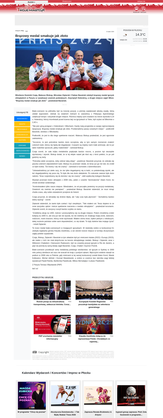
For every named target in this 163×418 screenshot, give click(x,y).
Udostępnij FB (22, 112)
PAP (26, 31)
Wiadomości (66, 1)
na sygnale (22, 129)
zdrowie (22, 145)
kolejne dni (123, 40)
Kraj (22, 30)
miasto (22, 124)
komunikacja (22, 135)
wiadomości (22, 118)
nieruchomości (23, 151)
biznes (22, 156)
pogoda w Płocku (132, 30)
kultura (22, 140)
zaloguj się (141, 1)
